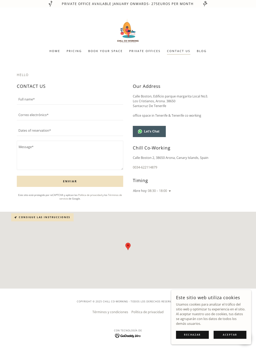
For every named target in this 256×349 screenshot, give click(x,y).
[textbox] (70, 99)
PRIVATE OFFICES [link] (145, 51)
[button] (169, 191)
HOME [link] (54, 51)
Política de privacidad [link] (90, 195)
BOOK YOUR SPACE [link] (105, 51)
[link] (127, 31)
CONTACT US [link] (178, 51)
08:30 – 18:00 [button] (157, 191)
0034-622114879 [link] (145, 167)
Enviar (70, 181)
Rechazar (192, 334)
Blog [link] (202, 51)
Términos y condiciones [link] (110, 312)
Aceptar (230, 334)
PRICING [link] (74, 51)
